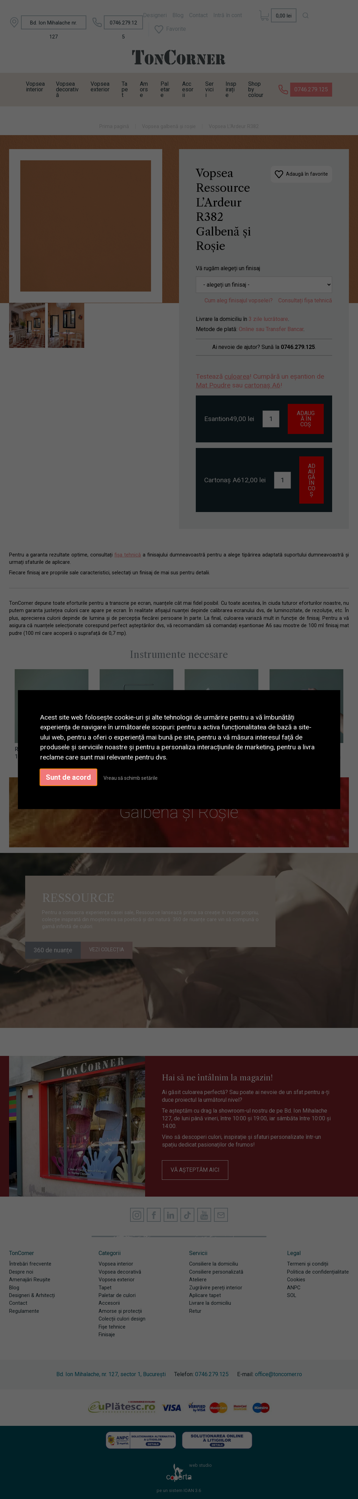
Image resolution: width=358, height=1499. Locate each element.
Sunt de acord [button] (68, 777)
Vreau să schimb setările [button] (130, 778)
